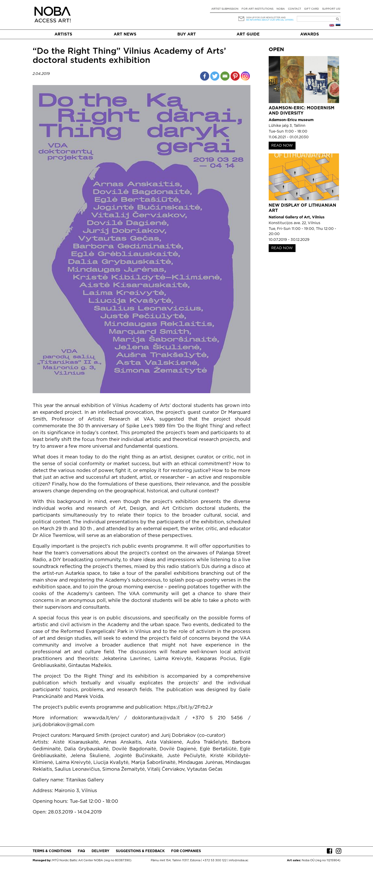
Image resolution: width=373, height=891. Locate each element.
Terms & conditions (52, 851)
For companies (186, 851)
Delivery (100, 851)
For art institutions (257, 9)
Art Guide (248, 34)
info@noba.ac (238, 860)
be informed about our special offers (269, 20)
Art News (125, 34)
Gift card (311, 9)
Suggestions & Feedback (140, 851)
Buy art (186, 34)
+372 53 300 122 (215, 860)
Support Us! (331, 9)
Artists (63, 34)
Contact (294, 9)
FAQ (81, 851)
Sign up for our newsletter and (266, 18)
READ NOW (282, 145)
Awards (309, 34)
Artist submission (224, 9)
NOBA (280, 9)
